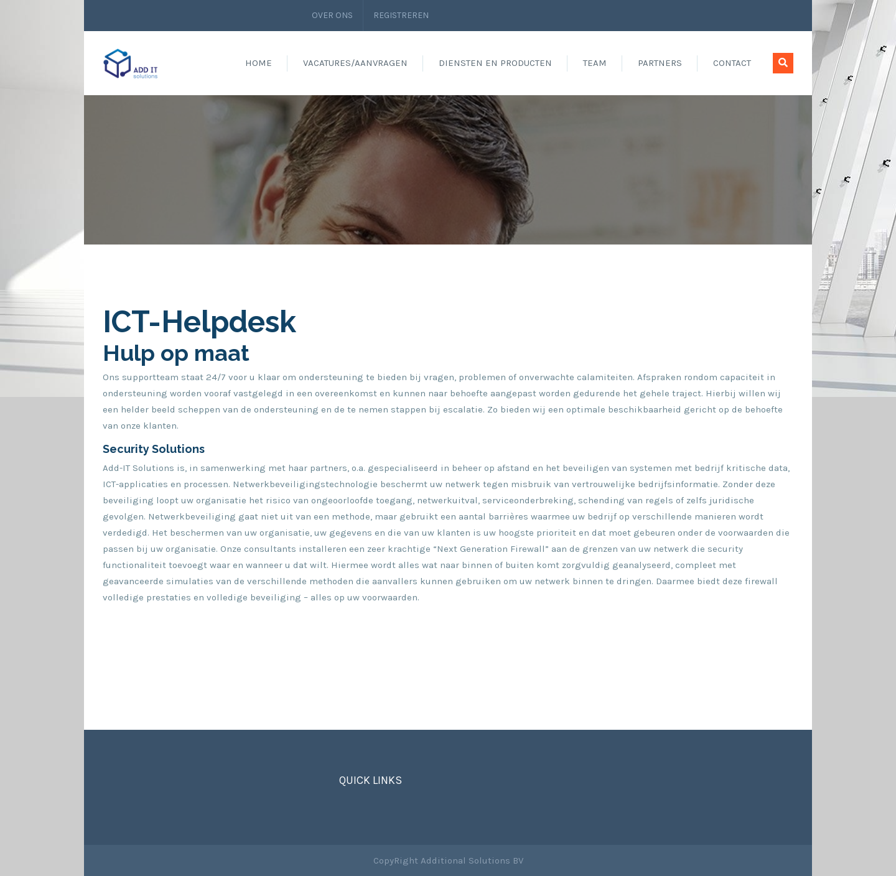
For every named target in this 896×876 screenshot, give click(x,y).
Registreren (401, 15)
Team (595, 62)
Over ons (332, 15)
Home (258, 62)
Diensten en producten (495, 62)
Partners (660, 62)
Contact (732, 62)
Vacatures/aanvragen (355, 62)
